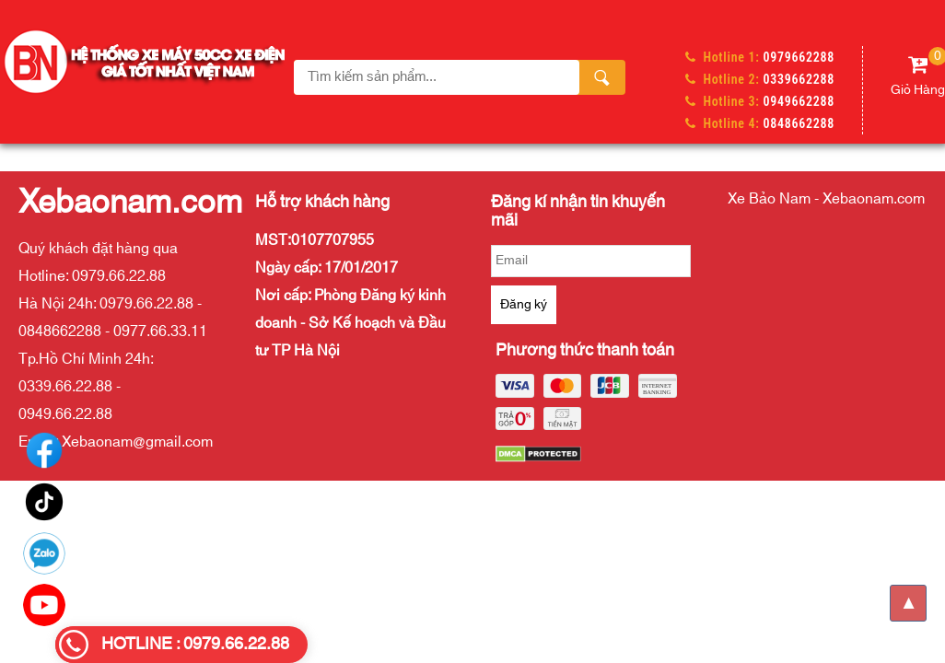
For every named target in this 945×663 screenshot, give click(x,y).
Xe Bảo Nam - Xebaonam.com (826, 199)
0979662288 (799, 57)
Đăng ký (523, 305)
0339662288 (799, 79)
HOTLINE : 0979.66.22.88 (195, 644)
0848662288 (799, 123)
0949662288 (799, 101)
